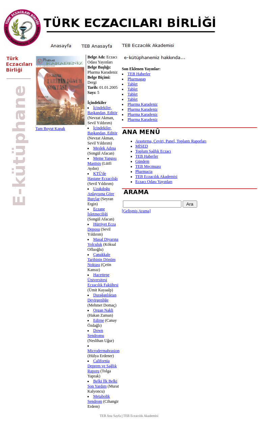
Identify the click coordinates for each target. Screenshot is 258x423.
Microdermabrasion (103, 350)
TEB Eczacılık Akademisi (156, 176)
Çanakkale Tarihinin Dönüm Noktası (101, 259)
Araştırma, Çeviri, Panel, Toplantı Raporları (171, 141)
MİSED (141, 146)
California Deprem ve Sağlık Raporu (102, 366)
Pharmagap (137, 79)
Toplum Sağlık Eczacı (153, 151)
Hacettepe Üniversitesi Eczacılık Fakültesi (103, 279)
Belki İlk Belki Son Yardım (102, 384)
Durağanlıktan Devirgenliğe (102, 297)
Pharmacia (144, 171)
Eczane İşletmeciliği (97, 211)
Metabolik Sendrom (98, 399)
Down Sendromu (95, 333)
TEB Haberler (139, 74)
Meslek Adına (104, 148)
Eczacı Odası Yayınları (154, 181)
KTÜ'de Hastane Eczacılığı (102, 176)
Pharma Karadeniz (143, 104)
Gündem (142, 161)
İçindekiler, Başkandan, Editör (102, 110)
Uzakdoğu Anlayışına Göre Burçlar (100, 193)
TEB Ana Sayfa (110, 416)
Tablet (133, 84)
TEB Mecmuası (148, 166)
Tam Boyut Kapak (50, 128)
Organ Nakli (103, 310)
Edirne (98, 320)
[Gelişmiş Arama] (136, 211)
